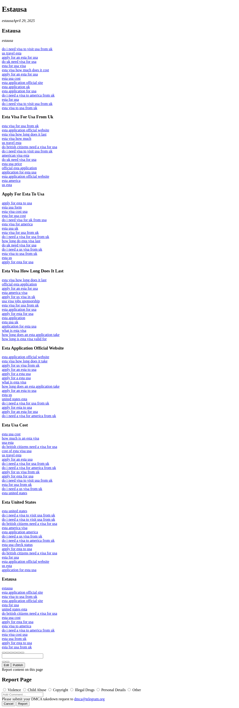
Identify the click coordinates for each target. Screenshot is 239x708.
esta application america (20, 532)
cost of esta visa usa (17, 451)
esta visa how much (16, 139)
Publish (18, 665)
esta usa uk (10, 228)
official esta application (19, 168)
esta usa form (12, 207)
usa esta (8, 442)
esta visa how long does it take (25, 361)
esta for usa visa (14, 66)
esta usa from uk (14, 639)
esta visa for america (17, 224)
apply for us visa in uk (18, 297)
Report (23, 703)
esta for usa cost (14, 216)
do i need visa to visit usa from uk (27, 49)
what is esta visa (14, 330)
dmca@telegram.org (89, 699)
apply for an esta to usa (19, 370)
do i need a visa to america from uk (28, 95)
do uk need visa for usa (19, 62)
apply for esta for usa (17, 262)
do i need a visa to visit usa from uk (28, 515)
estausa (7, 21)
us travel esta (11, 53)
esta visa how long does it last (24, 134)
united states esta (14, 399)
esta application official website (25, 130)
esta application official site (22, 83)
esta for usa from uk (17, 485)
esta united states (14, 493)
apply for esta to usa (17, 203)
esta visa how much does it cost (25, 70)
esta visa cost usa (15, 211)
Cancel (9, 703)
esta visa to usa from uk (19, 108)
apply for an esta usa (17, 459)
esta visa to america (16, 626)
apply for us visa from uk (20, 365)
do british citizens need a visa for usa (29, 147)
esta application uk (16, 87)
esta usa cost (11, 78)
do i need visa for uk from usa (24, 220)
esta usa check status (17, 545)
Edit (6, 665)
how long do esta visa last (21, 241)
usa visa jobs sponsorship (21, 301)
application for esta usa (19, 172)
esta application (13, 318)
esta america (11, 181)
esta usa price (12, 164)
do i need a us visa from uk (22, 249)
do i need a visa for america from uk (29, 416)
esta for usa (10, 99)
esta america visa (14, 293)
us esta (7, 185)
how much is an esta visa (20, 438)
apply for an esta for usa (20, 57)
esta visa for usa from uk (20, 126)
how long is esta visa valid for (24, 339)
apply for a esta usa (16, 374)
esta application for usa (19, 91)
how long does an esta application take (31, 335)
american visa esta (15, 155)
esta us (7, 258)
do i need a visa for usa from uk (25, 237)
